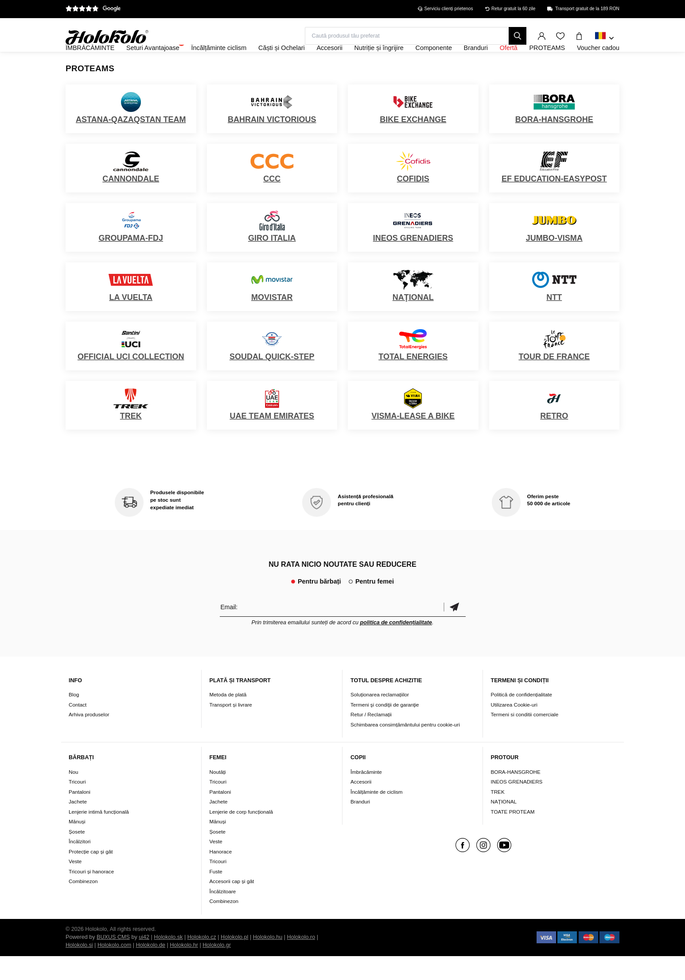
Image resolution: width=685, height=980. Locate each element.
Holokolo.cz (201, 961)
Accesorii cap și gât (232, 905)
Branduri (360, 825)
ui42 (144, 961)
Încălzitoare (223, 915)
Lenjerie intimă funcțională (99, 835)
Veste (75, 885)
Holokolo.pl (234, 961)
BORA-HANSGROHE (516, 796)
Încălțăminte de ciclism (376, 816)
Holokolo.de (150, 969)
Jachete (78, 825)
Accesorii (360, 805)
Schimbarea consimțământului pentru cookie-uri (405, 748)
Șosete (77, 855)
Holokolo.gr (216, 969)
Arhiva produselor (89, 739)
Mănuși (77, 845)
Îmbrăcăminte (366, 796)
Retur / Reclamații (371, 739)
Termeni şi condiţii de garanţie (384, 728)
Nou (73, 796)
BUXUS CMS (113, 961)
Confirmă (455, 631)
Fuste (216, 895)
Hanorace (221, 875)
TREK (498, 816)
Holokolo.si (79, 969)
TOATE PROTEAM (513, 835)
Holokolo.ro (301, 961)
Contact (77, 728)
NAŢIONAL (504, 825)
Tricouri (77, 805)
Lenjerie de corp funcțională (241, 835)
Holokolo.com (114, 969)
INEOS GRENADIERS (517, 805)
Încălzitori (79, 865)
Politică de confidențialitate (521, 719)
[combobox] (604, 38)
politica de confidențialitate (396, 646)
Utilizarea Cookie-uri (514, 728)
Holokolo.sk (168, 961)
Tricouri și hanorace (91, 895)
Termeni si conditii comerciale (525, 739)
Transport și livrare (231, 728)
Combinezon (83, 905)
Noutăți (218, 796)
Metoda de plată (228, 719)
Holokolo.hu (268, 961)
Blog (74, 719)
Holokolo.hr (184, 969)
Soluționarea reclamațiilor (379, 719)
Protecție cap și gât (91, 875)
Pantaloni (79, 816)
